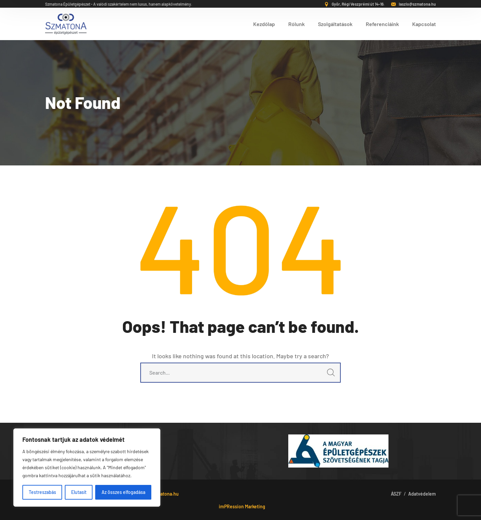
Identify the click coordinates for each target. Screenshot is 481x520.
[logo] (66, 23)
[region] (86, 467)
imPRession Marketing (242, 506)
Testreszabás (42, 492)
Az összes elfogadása (123, 492)
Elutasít (79, 492)
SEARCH (329, 374)
